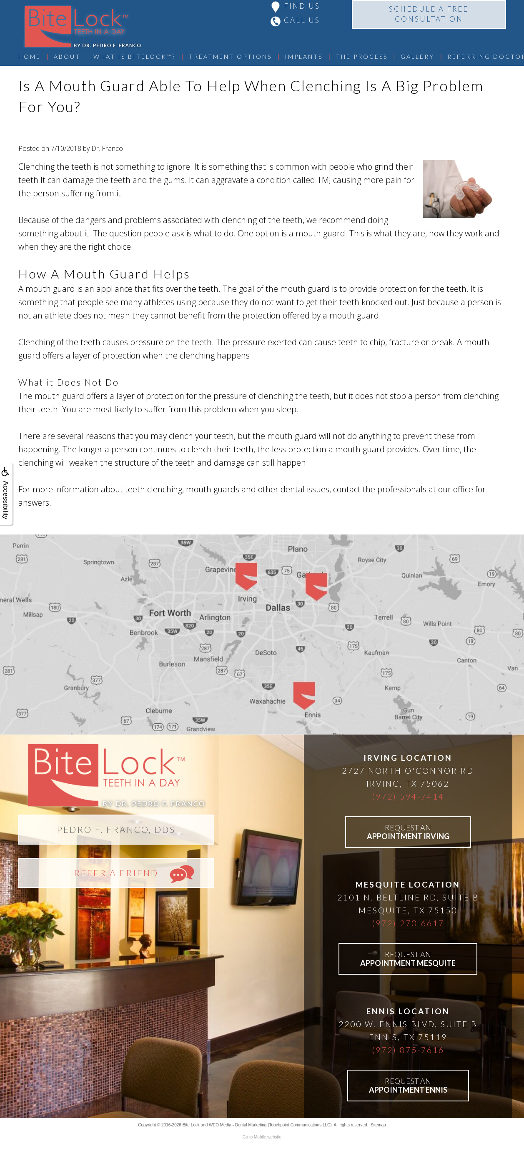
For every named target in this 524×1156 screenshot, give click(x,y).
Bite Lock (191, 1125)
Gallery (417, 56)
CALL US (302, 20)
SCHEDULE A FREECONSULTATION (429, 14)
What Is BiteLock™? (134, 56)
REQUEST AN (408, 832)
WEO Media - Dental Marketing (237, 1125)
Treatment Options (230, 56)
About (67, 56)
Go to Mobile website (262, 1137)
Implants (304, 56)
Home (29, 56)
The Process (362, 56)
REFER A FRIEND (116, 873)
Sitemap (378, 1125)
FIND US (302, 6)
